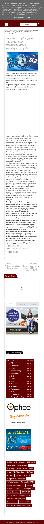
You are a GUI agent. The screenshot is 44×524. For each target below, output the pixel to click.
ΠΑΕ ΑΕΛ (10, 498)
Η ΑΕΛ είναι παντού (13, 492)
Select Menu (6, 24)
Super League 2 (17, 248)
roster (9, 472)
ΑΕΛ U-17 (18, 475)
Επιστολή (18, 489)
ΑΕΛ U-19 (27, 475)
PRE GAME (31, 462)
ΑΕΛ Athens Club (18, 472)
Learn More (19, 17)
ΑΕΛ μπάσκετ (11, 479)
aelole (25, 469)
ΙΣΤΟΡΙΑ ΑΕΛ (25, 492)
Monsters (22, 462)
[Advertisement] (22, 113)
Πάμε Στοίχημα (20, 498)
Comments (22, 304)
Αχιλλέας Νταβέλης (13, 482)
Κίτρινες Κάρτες (12, 495)
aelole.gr (35, 522)
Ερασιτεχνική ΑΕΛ (28, 489)
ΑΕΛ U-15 (10, 475)
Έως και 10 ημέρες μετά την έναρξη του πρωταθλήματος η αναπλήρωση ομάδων (20, 43)
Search (38, 24)
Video (10, 304)
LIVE (15, 462)
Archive (33, 304)
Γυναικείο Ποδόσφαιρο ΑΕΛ (15, 485)
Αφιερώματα (21, 479)
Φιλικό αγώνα (21, 505)
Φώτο (29, 505)
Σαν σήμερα (11, 505)
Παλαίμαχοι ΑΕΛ (12, 502)
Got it (28, 17)
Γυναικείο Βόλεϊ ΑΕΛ (27, 482)
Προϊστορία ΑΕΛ (24, 502)
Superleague (25, 248)
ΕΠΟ (10, 248)
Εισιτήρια (10, 489)
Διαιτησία (29, 485)
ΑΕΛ (7, 522)
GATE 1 (9, 462)
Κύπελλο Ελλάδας (24, 495)
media (31, 469)
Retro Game (11, 465)
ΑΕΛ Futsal (29, 472)
